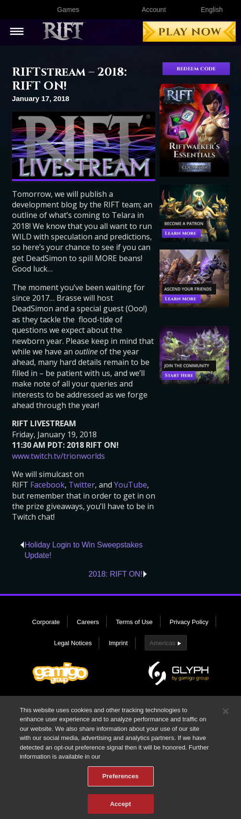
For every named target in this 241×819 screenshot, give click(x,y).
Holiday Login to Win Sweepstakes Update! (83, 550)
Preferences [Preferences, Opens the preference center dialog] (121, 780)
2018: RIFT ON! (116, 574)
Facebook (47, 484)
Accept (120, 808)
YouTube (130, 484)
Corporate (46, 622)
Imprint (118, 643)
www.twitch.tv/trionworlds (58, 456)
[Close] (225, 715)
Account (154, 9)
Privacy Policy (189, 622)
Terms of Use (134, 622)
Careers (88, 622)
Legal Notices (73, 643)
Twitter (82, 484)
